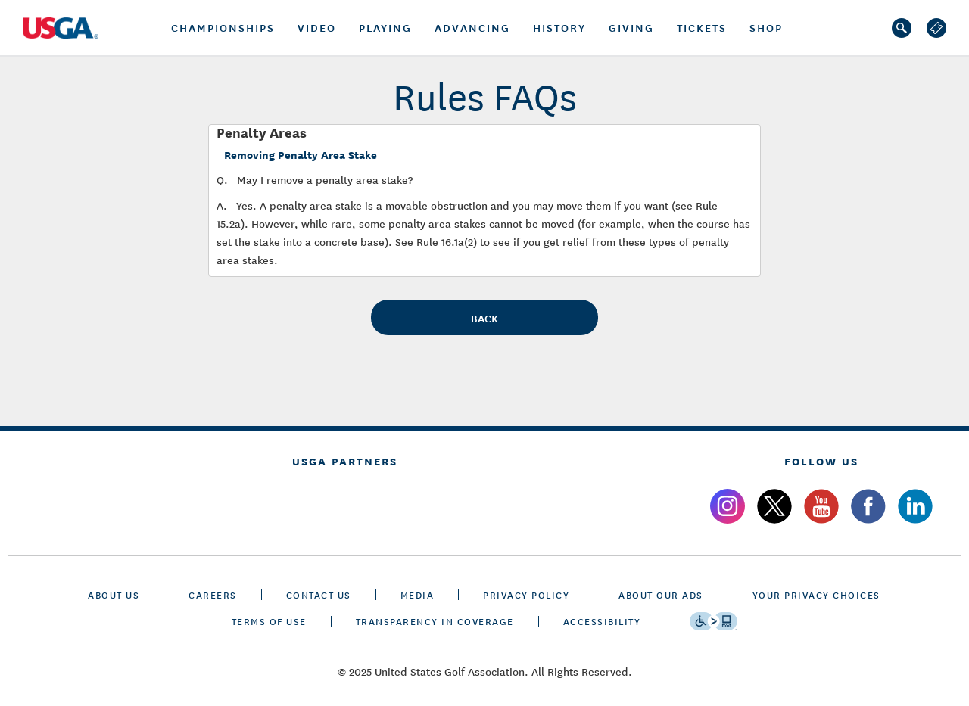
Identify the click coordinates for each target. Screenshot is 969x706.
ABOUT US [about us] (113, 594)
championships (223, 27)
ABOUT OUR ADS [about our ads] (660, 594)
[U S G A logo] (68, 27)
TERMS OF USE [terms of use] (269, 621)
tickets (702, 27)
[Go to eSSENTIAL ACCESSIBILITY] (713, 621)
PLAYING (385, 27)
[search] (901, 28)
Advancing (472, 27)
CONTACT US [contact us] (318, 594)
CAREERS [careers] (213, 594)
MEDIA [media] (417, 594)
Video (317, 27)
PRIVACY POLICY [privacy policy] (526, 594)
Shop (766, 27)
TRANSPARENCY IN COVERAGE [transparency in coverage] (435, 621)
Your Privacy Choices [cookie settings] (816, 594)
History (559, 27)
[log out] (936, 28)
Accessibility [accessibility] (602, 621)
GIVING (631, 27)
